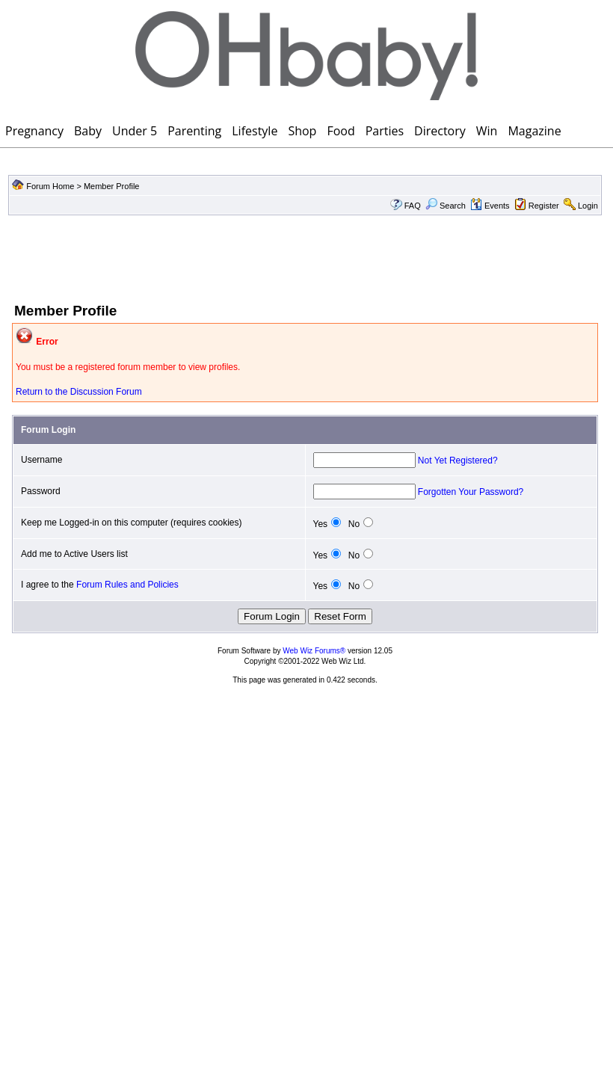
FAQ (412, 205)
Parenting (194, 131)
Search (445, 205)
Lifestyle (254, 131)
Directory (440, 131)
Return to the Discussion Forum (79, 391)
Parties (385, 131)
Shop (302, 131)
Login (588, 205)
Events (490, 205)
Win (487, 131)
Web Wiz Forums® (314, 651)
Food (340, 131)
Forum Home (50, 186)
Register (544, 205)
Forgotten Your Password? (470, 492)
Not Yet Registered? (458, 460)
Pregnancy (34, 131)
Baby (88, 131)
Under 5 (134, 131)
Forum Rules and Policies (127, 584)
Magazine (534, 131)
